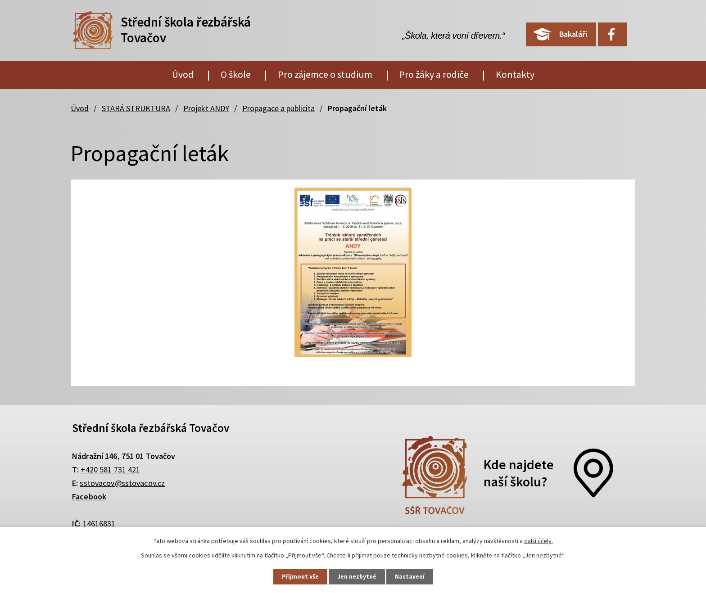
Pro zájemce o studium (325, 74)
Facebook (89, 496)
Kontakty (515, 74)
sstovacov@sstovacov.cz (122, 483)
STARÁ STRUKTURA (136, 108)
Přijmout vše (298, 576)
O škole (236, 74)
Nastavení (412, 576)
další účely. (538, 540)
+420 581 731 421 (110, 469)
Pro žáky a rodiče (434, 74)
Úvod (183, 74)
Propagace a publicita (278, 108)
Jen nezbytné (357, 576)
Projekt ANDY (206, 108)
